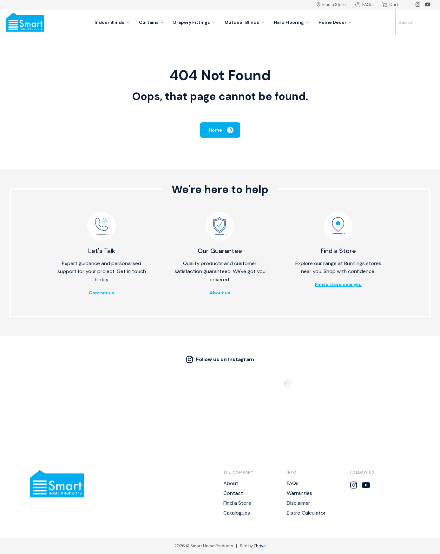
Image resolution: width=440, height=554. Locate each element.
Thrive (260, 546)
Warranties (299, 493)
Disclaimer (298, 503)
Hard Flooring (291, 22)
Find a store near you (338, 284)
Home (221, 130)
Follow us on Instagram (220, 359)
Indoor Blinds (112, 22)
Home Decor (335, 22)
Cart (390, 4)
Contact (233, 493)
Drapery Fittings (194, 22)
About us (220, 293)
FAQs (363, 4)
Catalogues (236, 513)
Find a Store (331, 4)
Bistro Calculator (306, 513)
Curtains (151, 22)
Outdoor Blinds (244, 22)
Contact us (101, 293)
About (230, 483)
